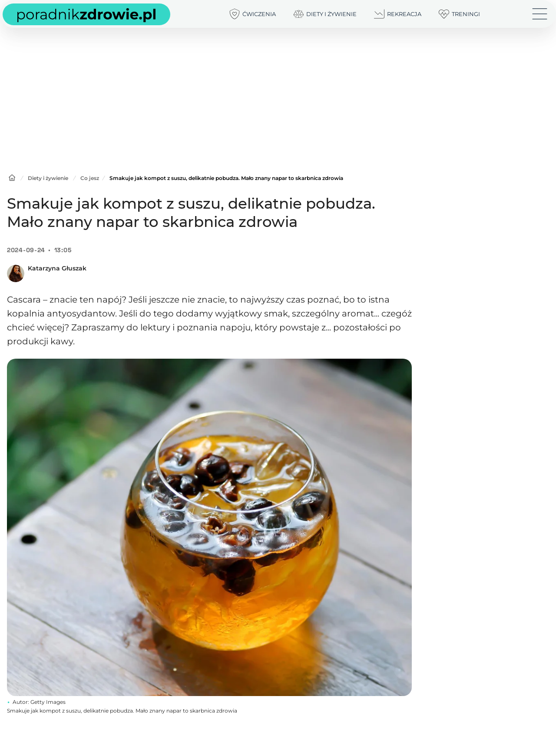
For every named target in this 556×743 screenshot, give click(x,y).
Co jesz (89, 178)
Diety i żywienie (48, 178)
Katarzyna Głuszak (57, 268)
